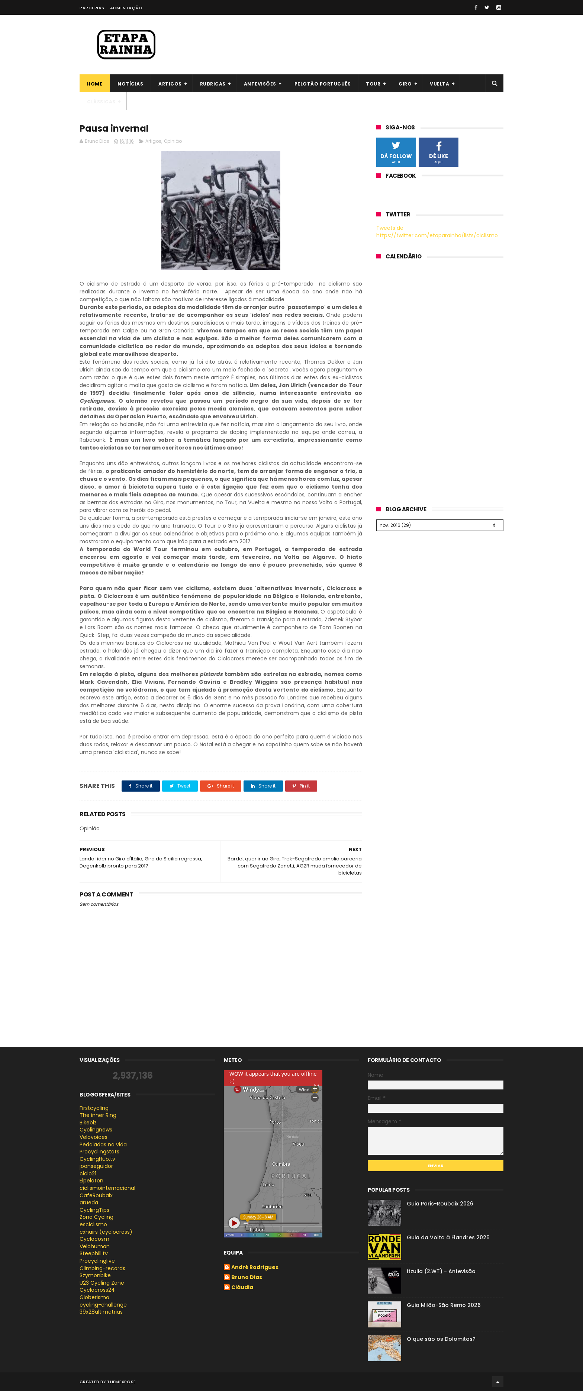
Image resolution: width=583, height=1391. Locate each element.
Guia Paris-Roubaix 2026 (440, 1203)
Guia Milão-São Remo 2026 (444, 1305)
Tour (373, 84)
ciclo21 (88, 1173)
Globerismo (94, 1297)
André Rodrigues (254, 1267)
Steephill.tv (94, 1253)
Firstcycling (94, 1108)
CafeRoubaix (96, 1195)
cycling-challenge (103, 1304)
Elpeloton (91, 1180)
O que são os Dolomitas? (441, 1339)
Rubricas (213, 84)
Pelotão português (322, 84)
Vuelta (439, 84)
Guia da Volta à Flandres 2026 (448, 1237)
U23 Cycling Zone (102, 1283)
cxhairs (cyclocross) (106, 1232)
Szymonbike (95, 1275)
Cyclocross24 (97, 1290)
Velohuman (95, 1246)
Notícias (130, 84)
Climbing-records (102, 1268)
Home (94, 84)
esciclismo (93, 1224)
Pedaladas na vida (103, 1144)
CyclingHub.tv (97, 1159)
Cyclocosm (94, 1239)
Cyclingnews (96, 1129)
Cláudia (242, 1287)
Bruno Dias (246, 1277)
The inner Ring (98, 1115)
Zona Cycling (96, 1217)
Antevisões (260, 84)
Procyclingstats (99, 1151)
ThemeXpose (121, 1382)
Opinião (173, 141)
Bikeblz (88, 1122)
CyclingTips (94, 1210)
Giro (405, 84)
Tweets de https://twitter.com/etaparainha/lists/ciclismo (437, 231)
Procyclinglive (97, 1261)
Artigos (170, 84)
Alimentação (126, 8)
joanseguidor (96, 1166)
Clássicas (101, 102)
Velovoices (93, 1137)
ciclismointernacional (107, 1188)
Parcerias (92, 8)
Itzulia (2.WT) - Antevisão (441, 1271)
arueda (89, 1202)
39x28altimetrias (101, 1312)
